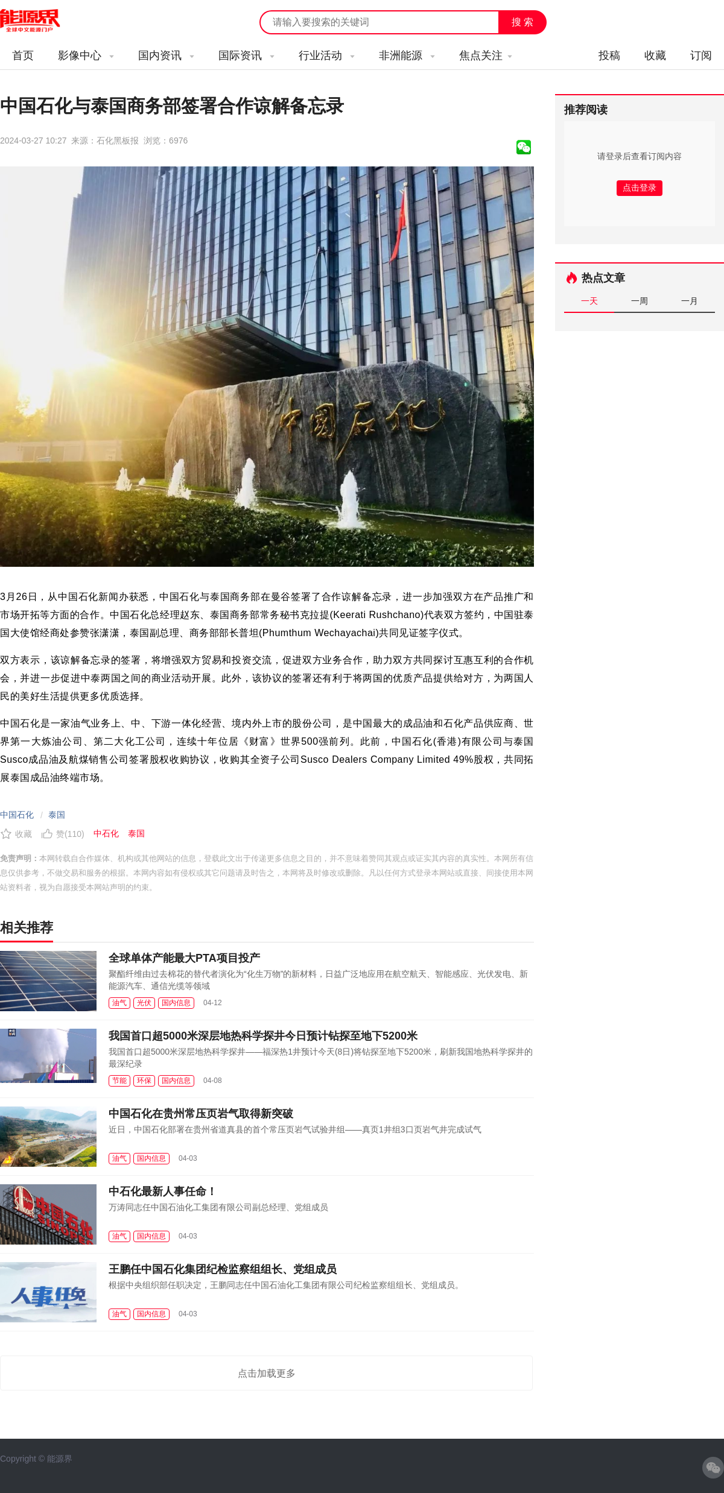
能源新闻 (41, 21)
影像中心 (86, 55)
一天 (589, 301)
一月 (689, 301)
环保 (144, 1080)
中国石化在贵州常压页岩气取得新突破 (201, 1114)
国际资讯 (246, 55)
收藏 (655, 55)
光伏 (144, 1003)
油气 (119, 1003)
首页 (23, 55)
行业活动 (327, 55)
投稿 (609, 55)
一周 (639, 301)
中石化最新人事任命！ (163, 1191)
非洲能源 (407, 55)
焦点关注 (485, 55)
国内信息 (176, 1003)
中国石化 (17, 814)
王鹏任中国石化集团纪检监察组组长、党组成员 (223, 1269)
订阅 (701, 55)
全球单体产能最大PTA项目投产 (184, 958)
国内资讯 (166, 55)
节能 (119, 1080)
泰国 (56, 814)
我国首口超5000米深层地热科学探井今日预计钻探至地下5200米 (263, 1036)
